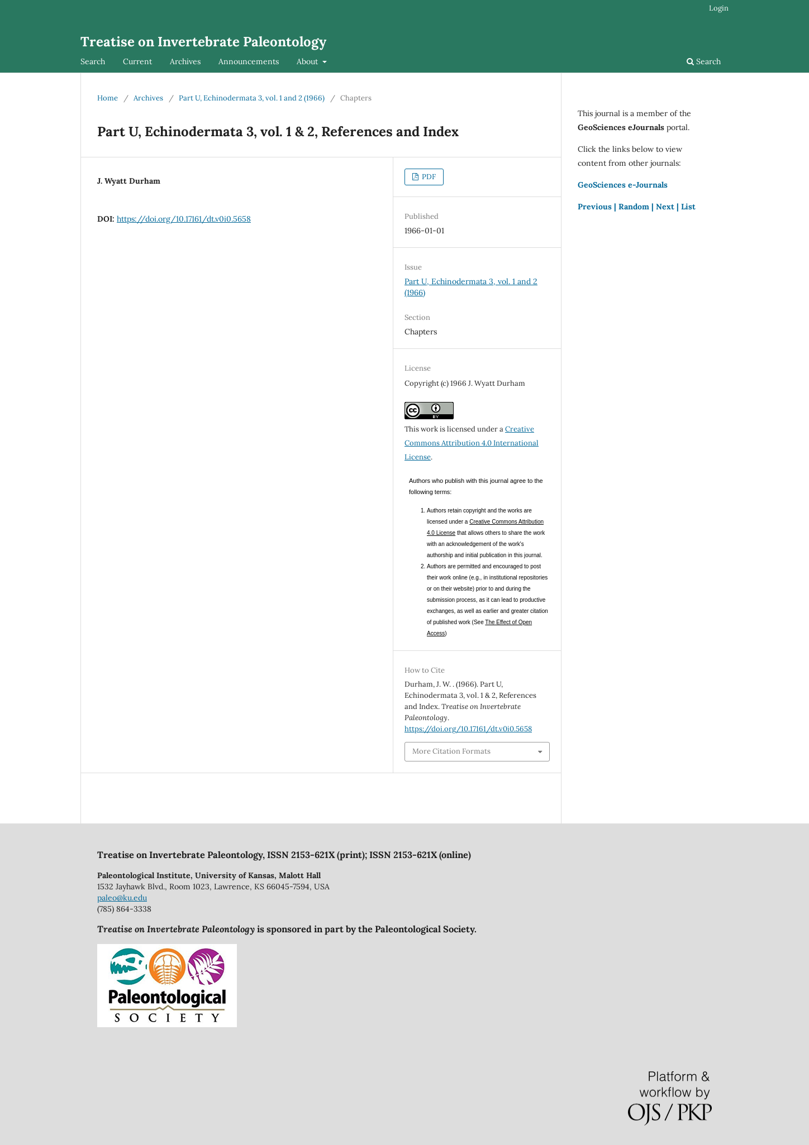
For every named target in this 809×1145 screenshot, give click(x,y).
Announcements (248, 61)
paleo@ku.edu (122, 898)
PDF (428, 176)
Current (137, 61)
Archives (185, 61)
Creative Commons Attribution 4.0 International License (471, 443)
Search (92, 61)
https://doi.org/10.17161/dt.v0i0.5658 (184, 219)
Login (719, 8)
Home (107, 98)
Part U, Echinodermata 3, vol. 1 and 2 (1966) (252, 98)
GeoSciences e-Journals (623, 185)
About (308, 61)
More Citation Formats (451, 751)
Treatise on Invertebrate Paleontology (203, 41)
